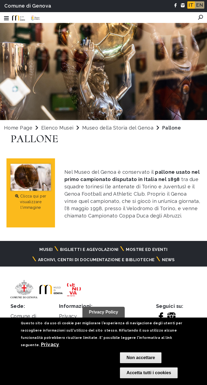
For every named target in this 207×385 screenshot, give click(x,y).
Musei (46, 249)
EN (199, 5)
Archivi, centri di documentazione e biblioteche (96, 259)
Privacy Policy (103, 312)
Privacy (50, 344)
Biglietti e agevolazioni (89, 249)
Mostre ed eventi (147, 249)
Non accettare (140, 357)
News (168, 259)
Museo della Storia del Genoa (118, 128)
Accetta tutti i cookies (148, 372)
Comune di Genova (27, 6)
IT (191, 5)
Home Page (18, 128)
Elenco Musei (57, 128)
